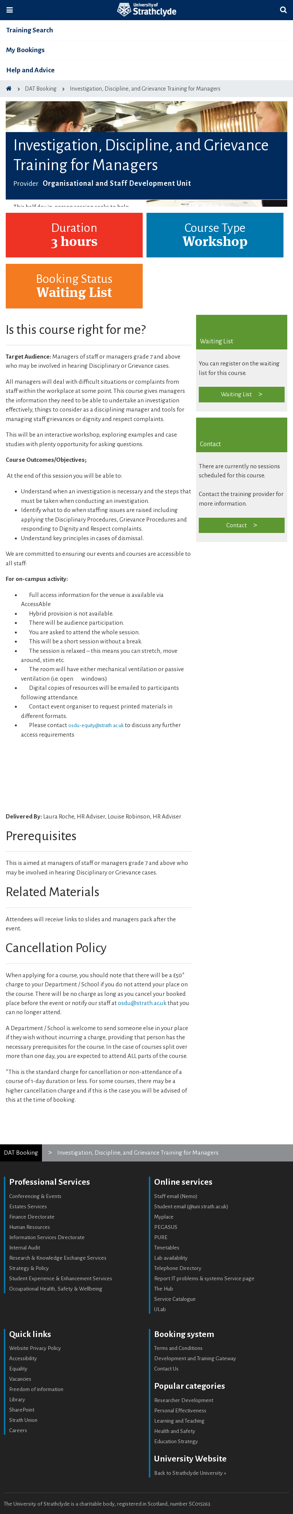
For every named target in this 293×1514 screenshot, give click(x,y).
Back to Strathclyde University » (190, 1473)
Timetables (166, 1248)
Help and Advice (30, 70)
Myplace (164, 1217)
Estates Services (28, 1206)
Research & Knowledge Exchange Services (57, 1258)
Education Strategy (176, 1441)
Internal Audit (24, 1248)
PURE (160, 1237)
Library (17, 1399)
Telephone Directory (177, 1268)
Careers (18, 1430)
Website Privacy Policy (35, 1348)
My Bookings (25, 50)
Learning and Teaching (179, 1421)
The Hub (163, 1289)
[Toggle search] (283, 10)
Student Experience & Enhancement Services (60, 1278)
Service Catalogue (175, 1299)
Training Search (29, 30)
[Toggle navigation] (9, 10)
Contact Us (166, 1369)
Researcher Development (183, 1400)
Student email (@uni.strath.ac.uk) (191, 1206)
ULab (160, 1309)
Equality (18, 1369)
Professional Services (49, 1182)
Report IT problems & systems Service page (204, 1278)
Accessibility (23, 1358)
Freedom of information (36, 1389)
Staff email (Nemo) (176, 1196)
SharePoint (21, 1410)
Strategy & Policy (29, 1268)
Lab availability (171, 1258)
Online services (183, 1182)
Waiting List (236, 394)
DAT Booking (21, 1152)
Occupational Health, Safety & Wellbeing (55, 1289)
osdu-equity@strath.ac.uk (96, 725)
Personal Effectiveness (180, 1410)
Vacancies (20, 1379)
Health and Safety (174, 1431)
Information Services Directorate (47, 1237)
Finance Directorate (32, 1217)
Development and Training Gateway (195, 1358)
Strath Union (23, 1420)
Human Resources (29, 1227)
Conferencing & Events (35, 1196)
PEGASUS (165, 1227)
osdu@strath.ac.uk (142, 1003)
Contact (236, 525)
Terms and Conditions (178, 1348)
